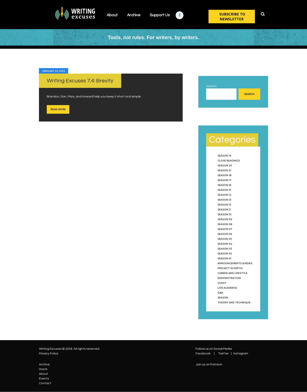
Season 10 (224, 214)
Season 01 (224, 258)
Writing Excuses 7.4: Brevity (80, 81)
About (43, 373)
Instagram (240, 353)
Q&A (220, 292)
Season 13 (224, 199)
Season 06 (225, 233)
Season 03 (225, 248)
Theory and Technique (234, 302)
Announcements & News (235, 263)
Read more (58, 109)
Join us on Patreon (209, 364)
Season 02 (225, 253)
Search (211, 86)
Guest (222, 282)
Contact (45, 383)
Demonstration (229, 278)
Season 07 (225, 229)
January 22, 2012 (53, 70)
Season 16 (224, 185)
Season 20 (225, 165)
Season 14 (224, 194)
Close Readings (229, 160)
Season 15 (224, 189)
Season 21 (224, 170)
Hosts (43, 369)
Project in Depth (230, 268)
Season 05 (225, 238)
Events (44, 378)
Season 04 (225, 243)
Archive (44, 364)
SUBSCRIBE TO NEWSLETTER (231, 16)
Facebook (203, 353)
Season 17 (224, 180)
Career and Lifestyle (232, 273)
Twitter (223, 353)
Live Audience (227, 287)
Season (223, 297)
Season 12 (224, 204)
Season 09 (225, 219)
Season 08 (225, 224)
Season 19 (224, 155)
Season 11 (224, 209)
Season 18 (224, 175)
